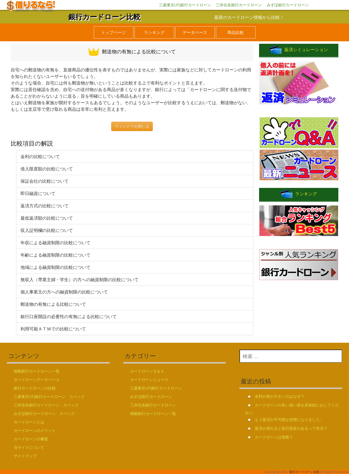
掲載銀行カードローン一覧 (37, 371)
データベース (195, 32)
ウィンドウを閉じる (132, 126)
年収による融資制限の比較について (55, 243)
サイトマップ (25, 455)
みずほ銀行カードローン (288, 4)
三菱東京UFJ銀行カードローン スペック (49, 396)
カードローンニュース (149, 379)
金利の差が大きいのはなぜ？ (279, 396)
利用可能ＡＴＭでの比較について (53, 329)
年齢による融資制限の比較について (55, 255)
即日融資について (37, 193)
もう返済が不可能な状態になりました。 (289, 419)
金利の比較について (40, 156)
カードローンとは (29, 421)
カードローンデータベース (37, 379)
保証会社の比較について (44, 181)
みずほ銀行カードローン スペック (44, 413)
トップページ (113, 32)
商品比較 (235, 32)
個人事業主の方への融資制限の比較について (64, 292)
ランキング (154, 32)
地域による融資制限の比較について (55, 267)
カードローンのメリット (35, 430)
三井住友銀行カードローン (239, 4)
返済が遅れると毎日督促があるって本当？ (291, 428)
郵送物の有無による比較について (53, 304)
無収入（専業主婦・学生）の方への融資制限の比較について (79, 280)
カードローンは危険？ (274, 437)
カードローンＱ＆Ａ (147, 371)
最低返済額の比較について (46, 218)
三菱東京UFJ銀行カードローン (185, 4)
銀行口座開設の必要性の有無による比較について (68, 316)
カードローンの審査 (31, 438)
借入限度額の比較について (46, 169)
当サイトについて (29, 447)
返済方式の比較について (44, 206)
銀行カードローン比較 (104, 16)
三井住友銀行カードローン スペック (46, 405)
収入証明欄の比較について (46, 230)
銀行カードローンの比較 (35, 388)
